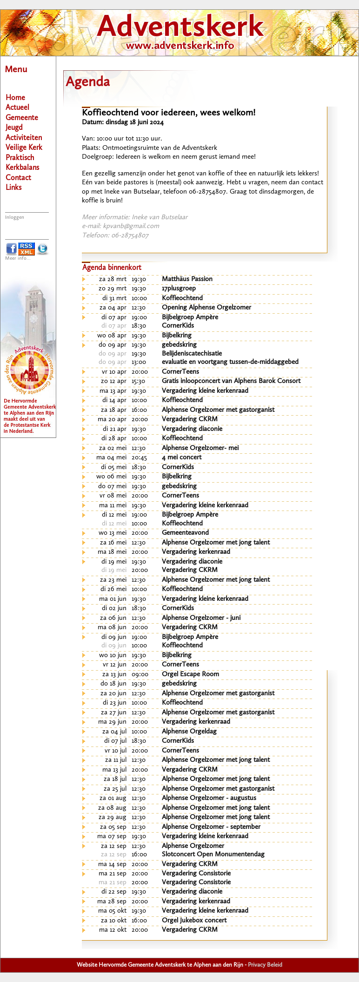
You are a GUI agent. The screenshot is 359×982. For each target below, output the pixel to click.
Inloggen (14, 217)
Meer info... (18, 258)
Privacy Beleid (265, 965)
